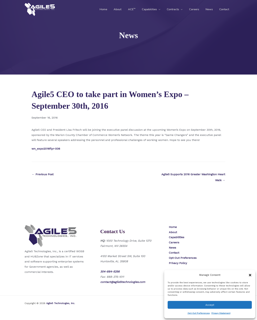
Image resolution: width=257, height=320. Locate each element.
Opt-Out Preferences (199, 313)
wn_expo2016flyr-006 (46, 148)
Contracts (176, 9)
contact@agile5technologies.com (122, 282)
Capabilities (153, 9)
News (210, 9)
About (123, 9)
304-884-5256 (110, 271)
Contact (225, 9)
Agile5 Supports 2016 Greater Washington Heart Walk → (193, 175)
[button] (250, 275)
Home (110, 9)
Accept (209, 304)
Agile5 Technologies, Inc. (60, 303)
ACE (136, 9)
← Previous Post (43, 174)
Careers (196, 9)
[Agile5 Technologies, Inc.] (40, 9)
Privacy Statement (220, 313)
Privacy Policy (178, 263)
